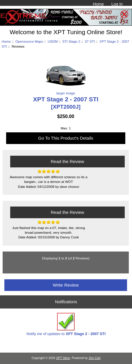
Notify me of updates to (66, 324)
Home (98, 4)
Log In (117, 4)
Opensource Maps (29, 41)
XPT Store (63, 358)
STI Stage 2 (71, 41)
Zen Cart (95, 358)
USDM (53, 41)
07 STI (90, 41)
